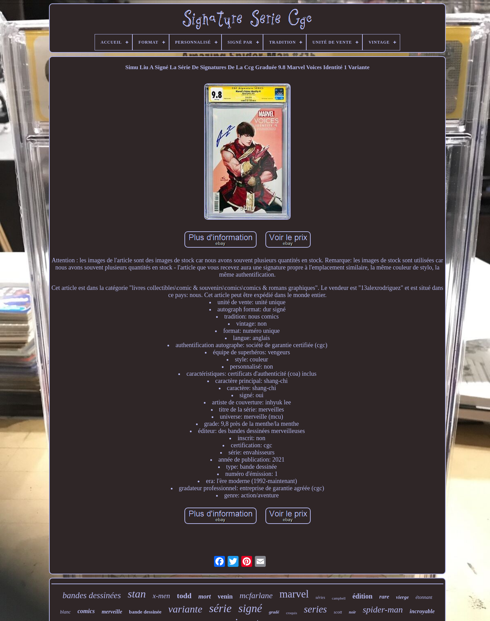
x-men (161, 596)
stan (137, 594)
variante (185, 609)
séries (320, 597)
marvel (294, 594)
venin (225, 596)
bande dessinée (145, 612)
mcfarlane (256, 595)
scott (338, 612)
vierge (402, 597)
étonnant (423, 597)
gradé (274, 612)
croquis (291, 613)
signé (250, 608)
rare (384, 596)
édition (363, 596)
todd (184, 595)
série (220, 608)
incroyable (422, 611)
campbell (338, 598)
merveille (112, 612)
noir (352, 612)
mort (204, 596)
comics (86, 611)
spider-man (383, 610)
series (315, 609)
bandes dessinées (92, 595)
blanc (65, 612)
